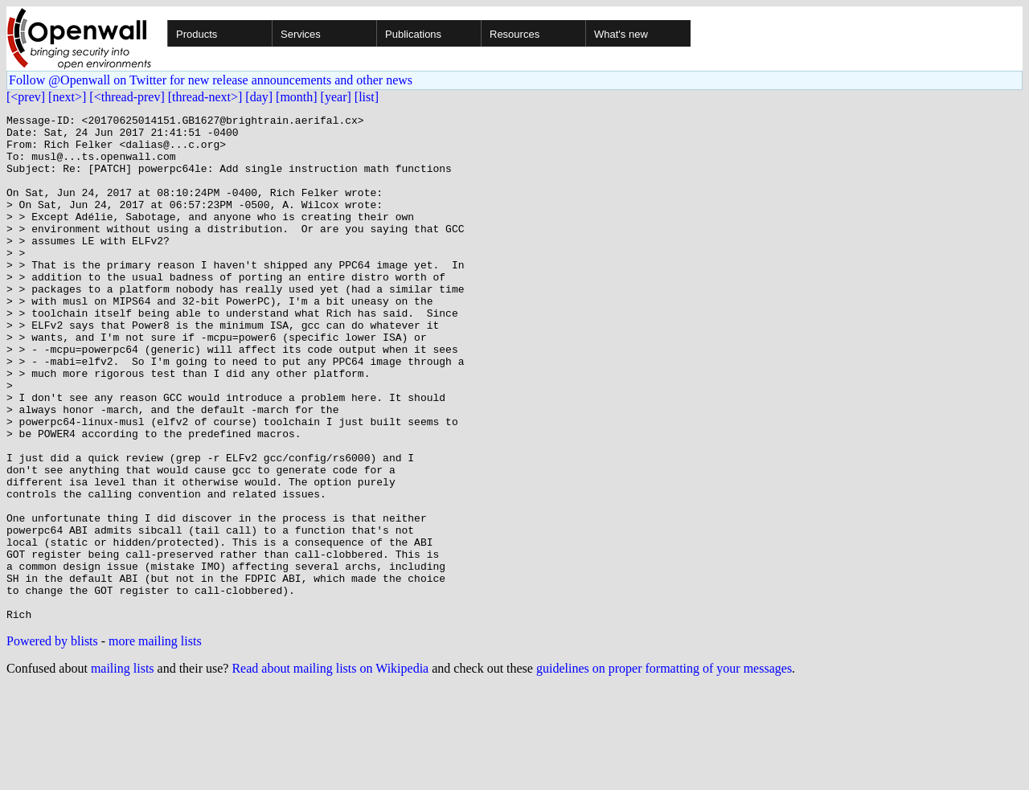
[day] (259, 97)
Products (196, 34)
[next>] (67, 97)
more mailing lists (155, 742)
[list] (367, 97)
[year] (336, 97)
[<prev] (25, 97)
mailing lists (122, 769)
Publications (413, 34)
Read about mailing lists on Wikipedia (330, 769)
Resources (514, 34)
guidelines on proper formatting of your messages (664, 769)
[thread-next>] (205, 97)
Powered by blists (52, 742)
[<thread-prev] (126, 97)
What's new (621, 34)
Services (301, 34)
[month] (297, 97)
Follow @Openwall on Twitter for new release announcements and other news (210, 80)
